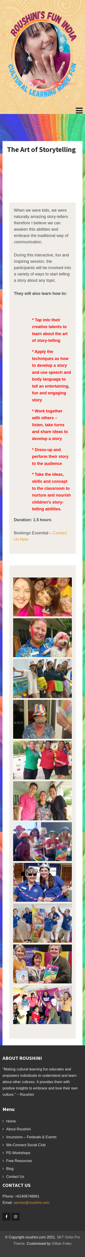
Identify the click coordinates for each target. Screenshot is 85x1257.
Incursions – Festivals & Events (31, 1137)
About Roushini (18, 1129)
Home (11, 1121)
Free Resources (19, 1161)
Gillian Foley (62, 1243)
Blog (9, 1169)
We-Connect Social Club (26, 1145)
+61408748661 (27, 1196)
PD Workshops (18, 1153)
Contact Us (15, 1177)
